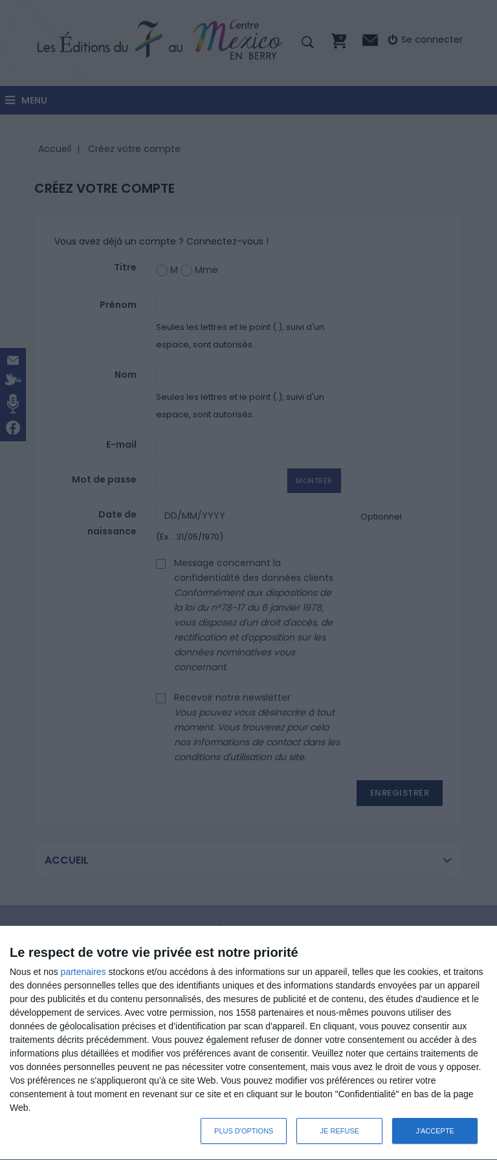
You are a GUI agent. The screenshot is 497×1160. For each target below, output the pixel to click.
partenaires (83, 971)
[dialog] (248, 1043)
